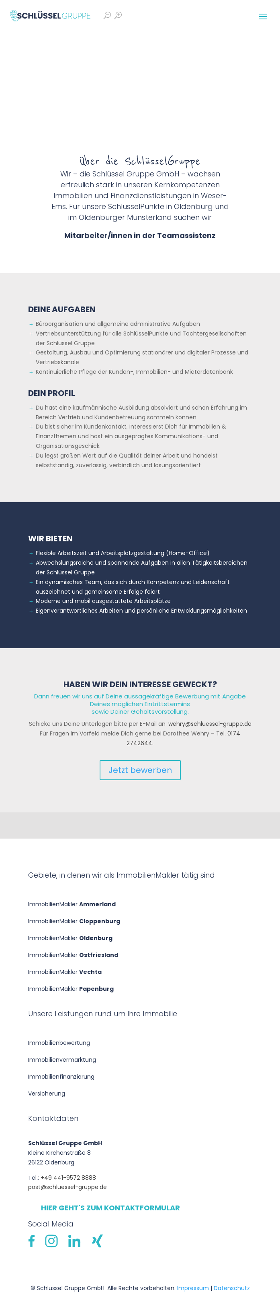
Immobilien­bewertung (59, 1043)
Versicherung (46, 1094)
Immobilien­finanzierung (61, 1077)
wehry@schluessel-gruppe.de (209, 724)
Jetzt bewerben (140, 770)
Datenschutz (232, 1288)
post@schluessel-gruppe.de (67, 1187)
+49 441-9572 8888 (68, 1178)
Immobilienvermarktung (62, 1060)
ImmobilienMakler (72, 904)
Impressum (193, 1288)
